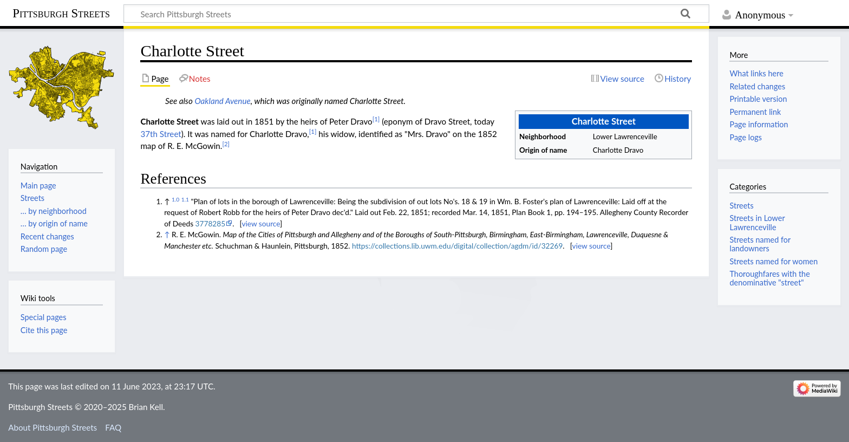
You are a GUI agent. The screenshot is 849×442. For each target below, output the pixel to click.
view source (260, 223)
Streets (741, 205)
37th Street (160, 134)
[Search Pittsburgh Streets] (416, 13)
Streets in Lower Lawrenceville (757, 222)
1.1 (185, 199)
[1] (376, 118)
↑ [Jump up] (166, 234)
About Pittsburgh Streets (52, 427)
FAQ (113, 427)
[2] (226, 143)
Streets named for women (773, 261)
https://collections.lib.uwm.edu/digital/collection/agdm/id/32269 (457, 245)
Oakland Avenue (222, 101)
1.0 (175, 199)
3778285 (210, 223)
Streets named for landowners (759, 244)
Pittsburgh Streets (61, 13)
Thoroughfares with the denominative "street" (769, 278)
